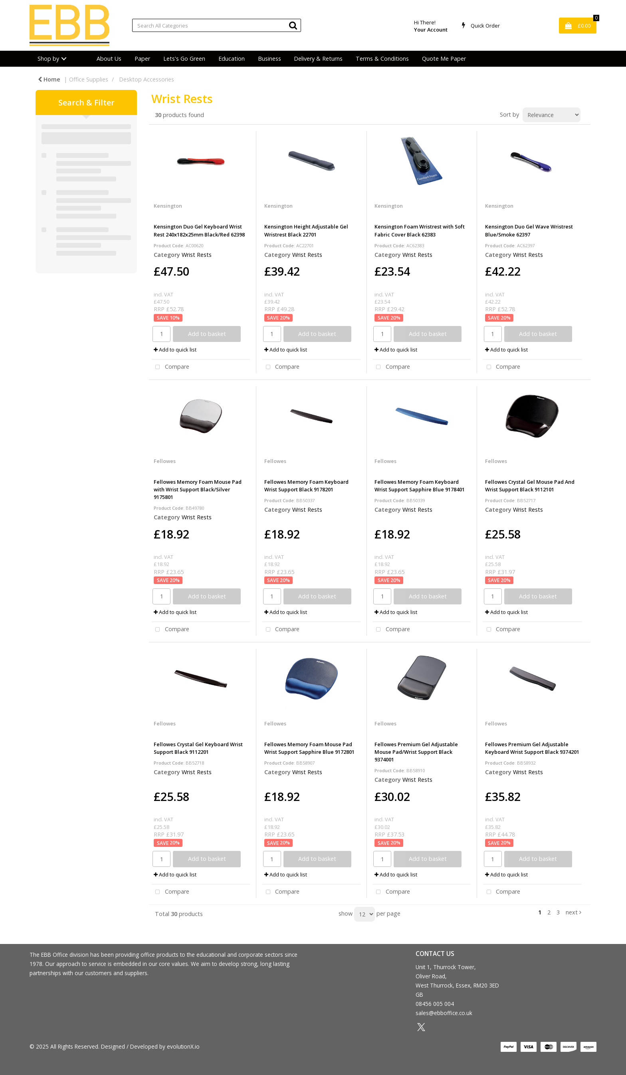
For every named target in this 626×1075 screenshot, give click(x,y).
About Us (109, 58)
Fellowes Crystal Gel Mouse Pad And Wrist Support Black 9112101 (529, 485)
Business (269, 58)
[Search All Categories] (216, 25)
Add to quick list (175, 349)
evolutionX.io (183, 1046)
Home (49, 79)
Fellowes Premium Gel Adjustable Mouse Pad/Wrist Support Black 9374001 (416, 752)
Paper (142, 58)
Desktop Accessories (146, 79)
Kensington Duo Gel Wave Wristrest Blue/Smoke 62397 (529, 230)
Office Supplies (88, 79)
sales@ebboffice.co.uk (444, 1013)
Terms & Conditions (382, 58)
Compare (170, 367)
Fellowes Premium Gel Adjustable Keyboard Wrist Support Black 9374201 (532, 748)
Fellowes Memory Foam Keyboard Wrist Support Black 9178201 (306, 485)
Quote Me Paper (444, 58)
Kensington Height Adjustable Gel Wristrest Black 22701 (306, 230)
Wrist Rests (197, 254)
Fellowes (165, 461)
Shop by (48, 58)
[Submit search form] (293, 25)
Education (231, 58)
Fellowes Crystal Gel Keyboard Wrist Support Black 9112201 (198, 748)
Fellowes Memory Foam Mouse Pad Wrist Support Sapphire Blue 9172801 (309, 748)
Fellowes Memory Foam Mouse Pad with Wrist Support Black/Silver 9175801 (198, 489)
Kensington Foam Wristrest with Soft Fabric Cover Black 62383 (419, 230)
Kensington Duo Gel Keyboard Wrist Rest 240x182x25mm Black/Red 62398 (199, 230)
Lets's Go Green (184, 58)
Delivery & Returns (318, 58)
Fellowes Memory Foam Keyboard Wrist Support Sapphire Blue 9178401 (419, 485)
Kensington (168, 205)
